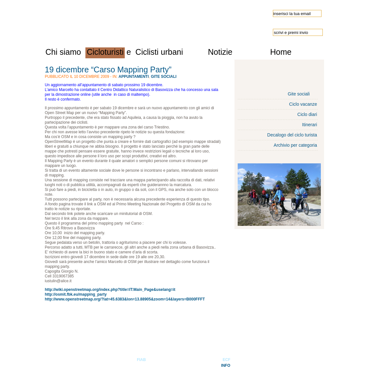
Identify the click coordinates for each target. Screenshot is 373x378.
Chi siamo (63, 51)
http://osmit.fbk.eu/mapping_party (76, 294)
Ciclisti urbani (159, 51)
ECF (226, 359)
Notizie (220, 51)
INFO (225, 365)
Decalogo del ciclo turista (292, 134)
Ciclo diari (307, 114)
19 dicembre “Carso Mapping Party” (108, 69)
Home (280, 51)
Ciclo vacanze (303, 104)
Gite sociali (164, 76)
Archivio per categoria (295, 145)
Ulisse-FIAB (115, 20)
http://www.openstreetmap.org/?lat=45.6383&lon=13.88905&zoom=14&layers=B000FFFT (125, 299)
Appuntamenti (134, 76)
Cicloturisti (105, 51)
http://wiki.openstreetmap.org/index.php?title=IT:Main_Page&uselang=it (110, 289)
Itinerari (309, 124)
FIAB (141, 359)
